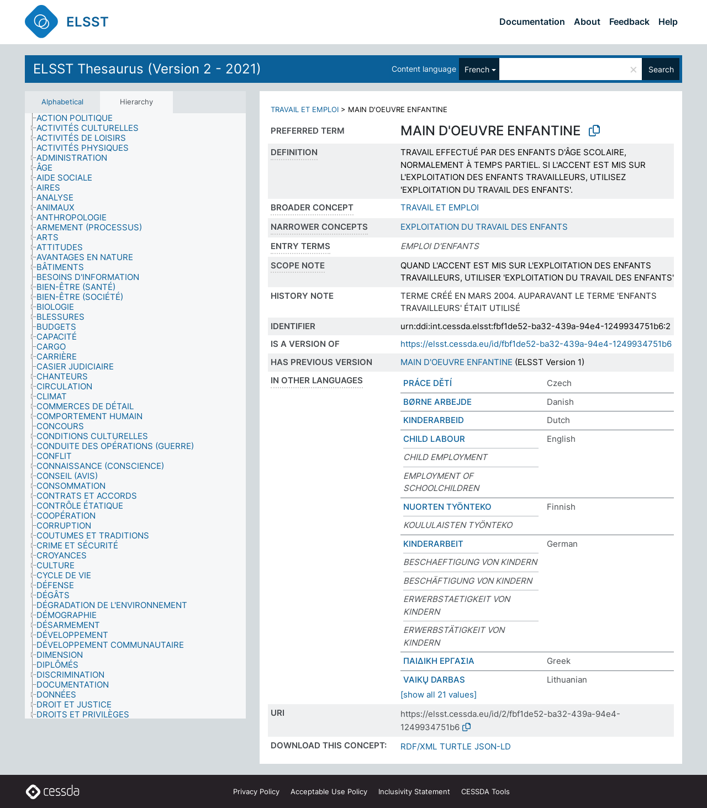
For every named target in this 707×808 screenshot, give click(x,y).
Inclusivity (414, 791)
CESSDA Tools (485, 791)
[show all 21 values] (438, 694)
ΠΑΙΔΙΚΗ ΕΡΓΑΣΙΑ (438, 661)
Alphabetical (62, 101)
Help (668, 21)
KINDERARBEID (433, 420)
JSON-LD (492, 746)
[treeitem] (79, 118)
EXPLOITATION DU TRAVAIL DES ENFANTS (484, 226)
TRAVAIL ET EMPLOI (305, 109)
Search (661, 69)
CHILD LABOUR (434, 439)
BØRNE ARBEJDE (437, 402)
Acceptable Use (329, 791)
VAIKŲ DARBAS (434, 679)
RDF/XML (418, 746)
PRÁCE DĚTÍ (427, 383)
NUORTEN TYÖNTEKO (447, 506)
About (587, 21)
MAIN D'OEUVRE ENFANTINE (456, 362)
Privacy (256, 791)
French (477, 69)
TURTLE (456, 746)
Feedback (629, 21)
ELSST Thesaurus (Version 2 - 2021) (147, 69)
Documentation (532, 21)
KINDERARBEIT (433, 543)
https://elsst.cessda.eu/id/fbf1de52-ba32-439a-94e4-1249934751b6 (536, 344)
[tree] (135, 416)
